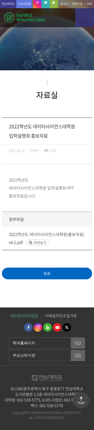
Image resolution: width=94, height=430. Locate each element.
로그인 (64, 3)
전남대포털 (24, 4)
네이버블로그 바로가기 (47, 327)
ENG (89, 3)
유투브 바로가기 (57, 327)
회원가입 (77, 3)
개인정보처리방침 (24, 315)
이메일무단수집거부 (61, 315)
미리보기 (40, 242)
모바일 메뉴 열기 (84, 17)
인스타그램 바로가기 (38, 327)
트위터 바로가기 (67, 327)
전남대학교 (8, 4)
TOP (81, 403)
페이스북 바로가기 (28, 327)
